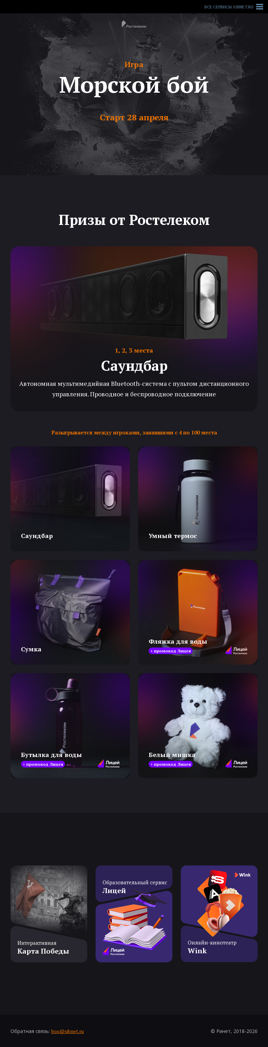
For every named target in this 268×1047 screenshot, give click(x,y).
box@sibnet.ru (67, 1031)
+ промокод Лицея (170, 650)
